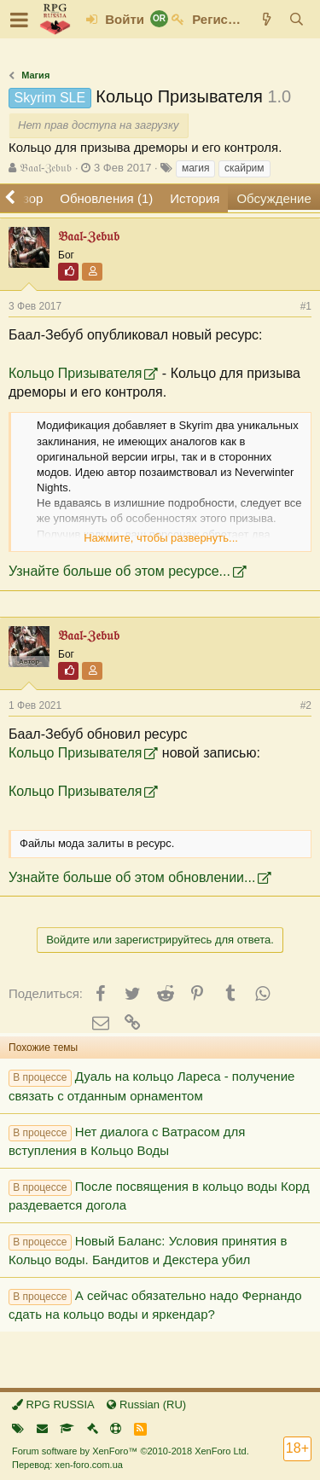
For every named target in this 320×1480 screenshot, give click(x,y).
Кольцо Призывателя (75, 373)
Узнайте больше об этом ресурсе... (119, 571)
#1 (305, 306)
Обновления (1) (106, 198)
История (194, 198)
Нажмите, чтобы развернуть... (161, 537)
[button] (19, 20)
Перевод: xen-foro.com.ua (67, 1465)
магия (196, 168)
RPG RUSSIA (53, 1404)
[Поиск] (296, 19)
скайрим (244, 168)
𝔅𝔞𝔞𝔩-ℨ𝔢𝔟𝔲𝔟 (46, 167)
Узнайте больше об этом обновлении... (132, 877)
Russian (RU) (146, 1404)
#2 (305, 705)
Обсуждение (273, 198)
